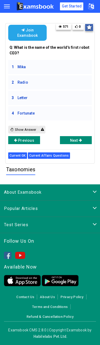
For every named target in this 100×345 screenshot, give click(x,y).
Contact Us (25, 297)
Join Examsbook (27, 33)
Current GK (18, 155)
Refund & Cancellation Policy (50, 317)
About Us (47, 297)
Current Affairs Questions (49, 155)
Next (76, 140)
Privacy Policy (72, 297)
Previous (24, 140)
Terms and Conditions (50, 307)
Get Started (72, 6)
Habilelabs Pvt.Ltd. (50, 336)
